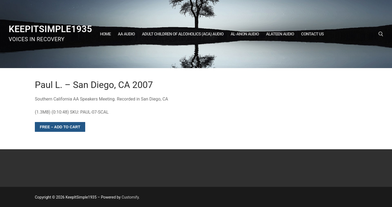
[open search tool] (380, 34)
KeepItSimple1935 (50, 29)
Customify (130, 197)
